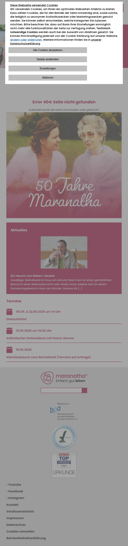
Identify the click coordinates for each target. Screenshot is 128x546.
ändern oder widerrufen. (26, 40)
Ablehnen (48, 77)
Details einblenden (48, 59)
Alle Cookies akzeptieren (47, 50)
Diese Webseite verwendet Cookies (34, 5)
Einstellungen (48, 68)
